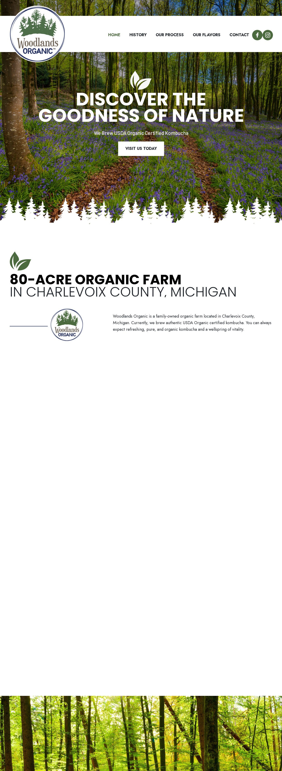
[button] (257, 35)
